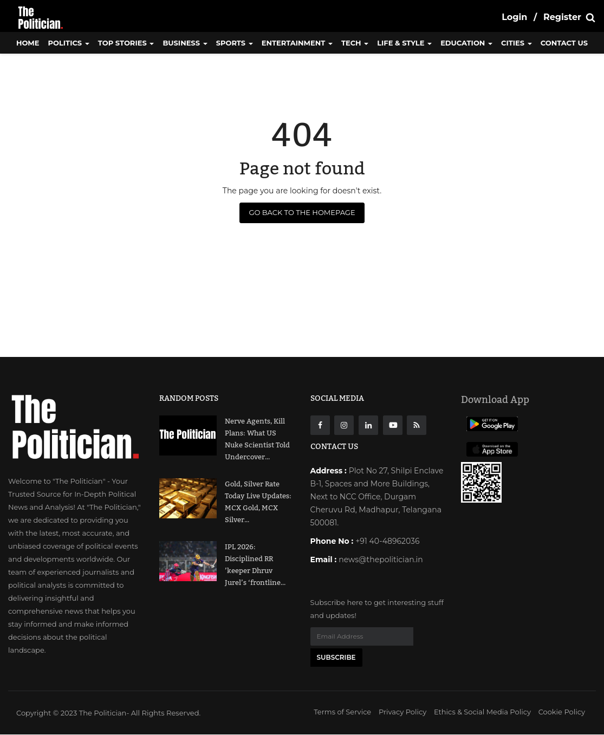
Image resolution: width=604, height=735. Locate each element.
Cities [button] (516, 42)
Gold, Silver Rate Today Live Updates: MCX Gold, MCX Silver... (258, 502)
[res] (416, 425)
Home (28, 42)
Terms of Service (342, 712)
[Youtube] (392, 425)
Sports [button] (234, 42)
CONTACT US (564, 42)
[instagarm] (344, 425)
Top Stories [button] (126, 42)
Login (514, 17)
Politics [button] (68, 42)
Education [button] (466, 42)
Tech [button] (354, 42)
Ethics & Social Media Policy (482, 712)
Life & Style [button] (404, 42)
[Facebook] (320, 425)
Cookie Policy (561, 712)
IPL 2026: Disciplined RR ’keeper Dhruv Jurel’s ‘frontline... (255, 565)
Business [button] (185, 42)
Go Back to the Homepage (302, 212)
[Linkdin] (368, 425)
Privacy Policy (402, 712)
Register (562, 17)
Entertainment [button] (297, 42)
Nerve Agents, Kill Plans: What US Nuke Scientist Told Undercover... (257, 439)
